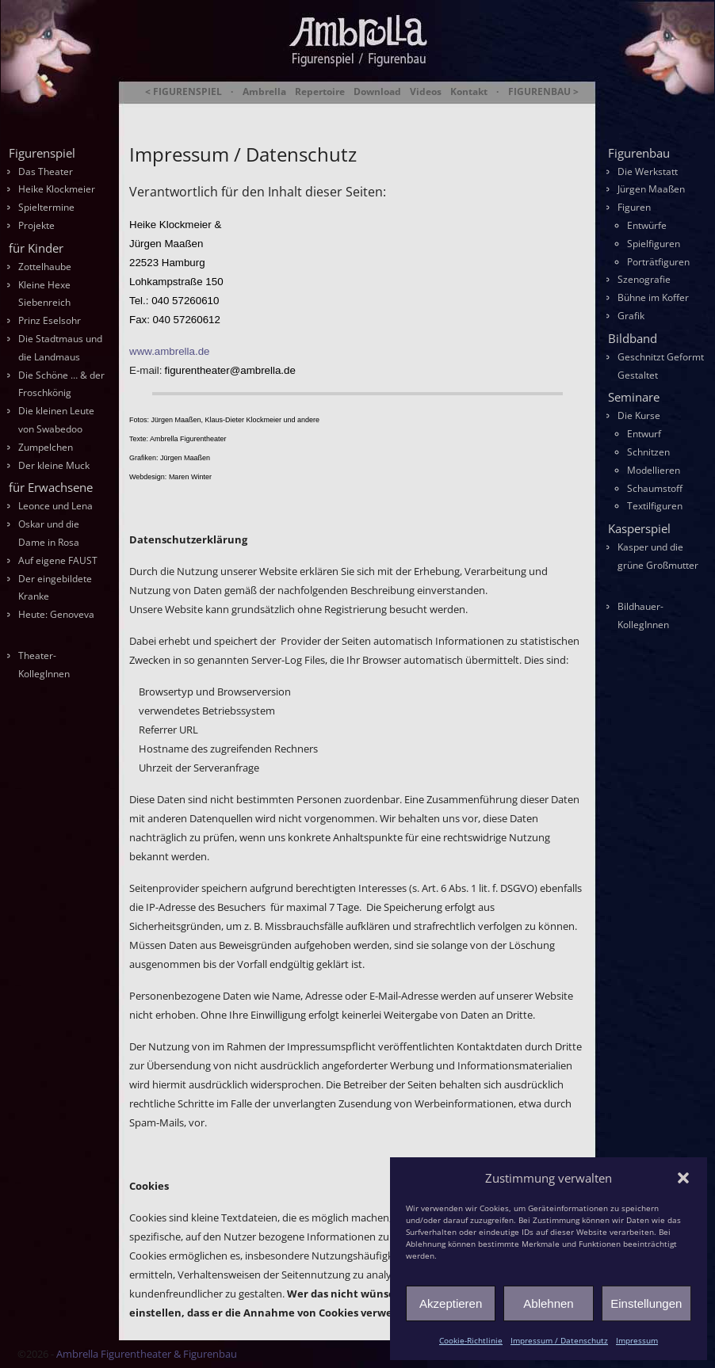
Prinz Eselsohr (49, 320)
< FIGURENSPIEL (183, 91)
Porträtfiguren (658, 262)
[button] (683, 1178)
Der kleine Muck (54, 465)
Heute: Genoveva (56, 614)
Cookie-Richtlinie (471, 1340)
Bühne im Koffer (653, 297)
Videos (426, 91)
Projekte (36, 225)
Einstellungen (646, 1303)
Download (377, 91)
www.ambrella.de (169, 351)
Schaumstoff (654, 488)
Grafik (631, 315)
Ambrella (264, 91)
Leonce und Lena (55, 506)
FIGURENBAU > (543, 91)
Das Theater (45, 171)
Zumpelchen (45, 447)
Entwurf (644, 433)
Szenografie (644, 279)
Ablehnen (548, 1303)
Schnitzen (648, 452)
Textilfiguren (654, 506)
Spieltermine (46, 207)
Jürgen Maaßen (651, 189)
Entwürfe (647, 225)
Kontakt (469, 91)
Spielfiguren (653, 243)
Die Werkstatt (648, 171)
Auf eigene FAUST (58, 560)
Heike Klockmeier (56, 189)
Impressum (637, 1340)
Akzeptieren (450, 1303)
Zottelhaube (44, 266)
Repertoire (320, 91)
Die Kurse (639, 415)
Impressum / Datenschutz (559, 1340)
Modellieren (653, 470)
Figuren (634, 207)
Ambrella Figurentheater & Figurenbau (330, 111)
